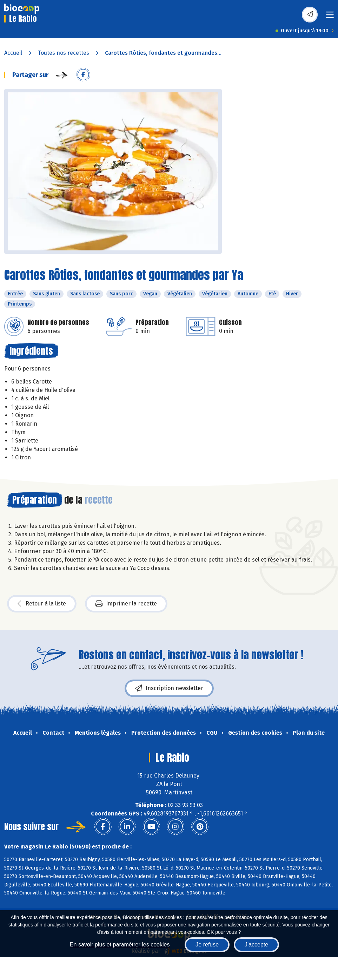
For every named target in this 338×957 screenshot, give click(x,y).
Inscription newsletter (169, 688)
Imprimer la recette (126, 603)
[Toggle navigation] (330, 17)
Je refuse (207, 945)
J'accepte (256, 945)
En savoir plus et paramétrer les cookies (120, 945)
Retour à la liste (42, 603)
